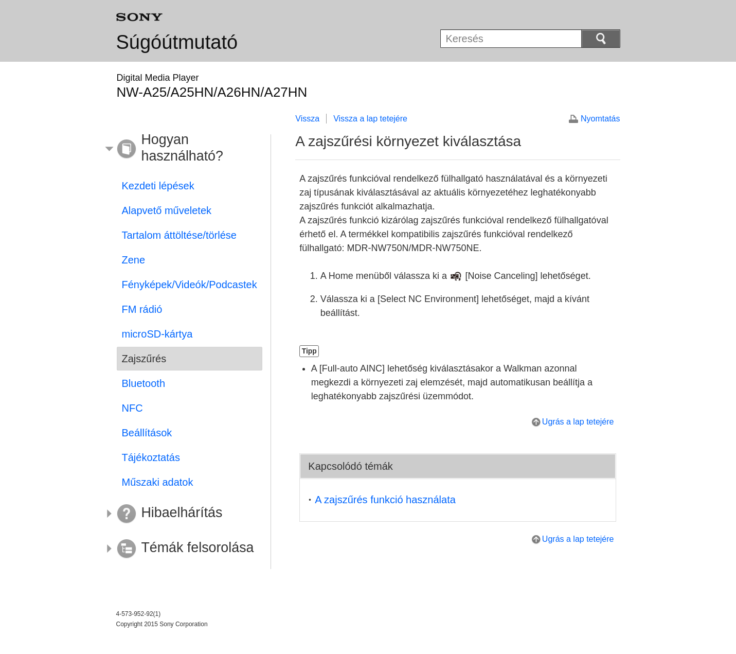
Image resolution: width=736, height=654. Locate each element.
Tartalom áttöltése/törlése (179, 235)
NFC (132, 408)
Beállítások (147, 432)
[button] (182, 149)
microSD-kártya (157, 334)
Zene (134, 260)
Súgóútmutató (177, 42)
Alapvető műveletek (167, 210)
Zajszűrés (144, 358)
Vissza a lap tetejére (370, 118)
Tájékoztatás (151, 457)
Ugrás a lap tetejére (578, 421)
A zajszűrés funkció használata (385, 499)
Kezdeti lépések (158, 185)
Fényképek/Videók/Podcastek (189, 284)
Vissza (307, 118)
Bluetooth (144, 383)
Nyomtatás (600, 118)
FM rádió (142, 309)
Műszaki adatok (157, 482)
